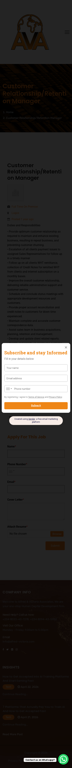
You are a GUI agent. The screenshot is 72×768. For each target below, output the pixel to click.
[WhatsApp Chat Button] (63, 759)
